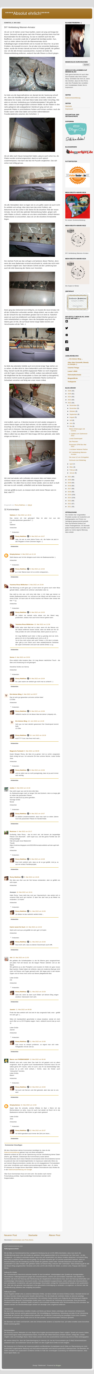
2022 (70, 403)
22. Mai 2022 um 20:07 (38, 1130)
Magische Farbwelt (17, 751)
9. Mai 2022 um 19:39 (37, 859)
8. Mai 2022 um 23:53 (22, 657)
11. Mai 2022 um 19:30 (38, 1041)
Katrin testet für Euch (17, 927)
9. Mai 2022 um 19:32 (37, 569)
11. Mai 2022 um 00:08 (24, 1009)
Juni (71, 423)
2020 (70, 480)
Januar (72, 473)
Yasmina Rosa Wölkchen (19, 585)
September (74, 414)
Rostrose (13, 831)
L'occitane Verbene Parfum (78, 449)
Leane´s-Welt (72, 371)
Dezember (73, 405)
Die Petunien (73, 441)
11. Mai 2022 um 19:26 (38, 911)
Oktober (72, 411)
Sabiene (13, 515)
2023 (70, 400)
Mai (71, 426)
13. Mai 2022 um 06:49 (38, 1059)
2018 (70, 486)
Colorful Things (73, 368)
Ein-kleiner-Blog (16, 694)
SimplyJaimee (15, 554)
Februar (72, 470)
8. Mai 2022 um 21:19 (28, 554)
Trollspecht (72, 382)
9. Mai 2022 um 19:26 (31, 877)
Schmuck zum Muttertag (77, 460)
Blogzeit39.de (73, 378)
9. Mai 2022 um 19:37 (37, 813)
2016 (70, 492)
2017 (70, 488)
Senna (12, 657)
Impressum (69, 109)
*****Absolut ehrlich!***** (27, 13)
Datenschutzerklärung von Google (20, 1169)
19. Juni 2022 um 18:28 (38, 735)
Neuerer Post (10, 1235)
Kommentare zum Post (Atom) (22, 1240)
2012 (70, 503)
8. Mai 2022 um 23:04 (36, 585)
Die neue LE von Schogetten (79, 457)
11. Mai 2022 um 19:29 (38, 991)
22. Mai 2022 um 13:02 (28, 1105)
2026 (70, 391)
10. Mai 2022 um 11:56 (42, 624)
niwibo (12, 788)
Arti (11, 957)
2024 (70, 397)
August (72, 417)
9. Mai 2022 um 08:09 (31, 751)
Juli (71, 420)
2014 (70, 497)
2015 (70, 495)
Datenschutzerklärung (11, 1152)
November (73, 408)
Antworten (13, 528)
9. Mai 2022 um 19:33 (37, 612)
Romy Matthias (20, 536)
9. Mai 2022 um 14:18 (22, 788)
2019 (70, 483)
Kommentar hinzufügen (13, 1145)
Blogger (58, 1365)
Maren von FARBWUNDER (19, 1059)
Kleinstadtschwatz (74, 375)
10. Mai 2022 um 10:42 (34, 927)
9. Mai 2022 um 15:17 (24, 831)
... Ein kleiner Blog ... (75, 359)
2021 (70, 477)
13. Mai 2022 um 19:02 (38, 1087)
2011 (70, 506)
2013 (70, 501)
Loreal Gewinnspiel (75, 438)
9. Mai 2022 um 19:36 (37, 711)
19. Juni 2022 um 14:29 (36, 721)
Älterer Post (54, 1235)
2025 (70, 394)
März (71, 467)
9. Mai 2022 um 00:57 (29, 694)
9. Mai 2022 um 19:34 (37, 678)
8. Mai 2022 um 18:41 (23, 515)
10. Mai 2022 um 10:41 (24, 892)
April (71, 464)
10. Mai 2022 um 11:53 (21, 957)
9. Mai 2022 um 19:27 (37, 536)
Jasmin (12, 1009)
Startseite (32, 1235)
